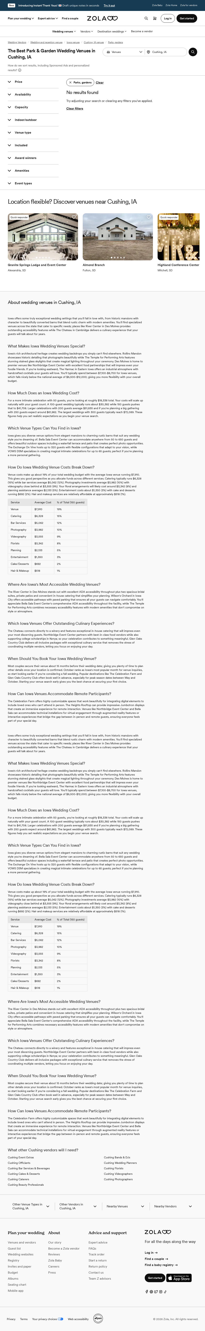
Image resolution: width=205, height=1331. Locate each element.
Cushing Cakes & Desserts (24, 1173)
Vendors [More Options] (86, 31)
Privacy (11, 1319)
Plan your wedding (21, 18)
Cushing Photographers (118, 1179)
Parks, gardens (115, 42)
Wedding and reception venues (46, 42)
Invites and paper (19, 1266)
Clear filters (74, 108)
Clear (100, 82)
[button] (140, 52)
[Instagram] (161, 1292)
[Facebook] (147, 1292)
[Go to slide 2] (39, 257)
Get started (155, 1277)
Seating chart (17, 1284)
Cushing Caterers (18, 1179)
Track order (97, 1254)
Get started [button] (187, 18)
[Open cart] (155, 18)
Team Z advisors (100, 1278)
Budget (13, 1272)
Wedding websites (20, 1254)
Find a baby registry (161, 1265)
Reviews (54, 1254)
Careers (53, 1266)
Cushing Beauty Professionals (26, 1184)
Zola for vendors (188, 5)
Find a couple (70, 18)
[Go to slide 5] (49, 257)
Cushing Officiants (19, 1162)
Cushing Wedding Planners (120, 1162)
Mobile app (15, 1291)
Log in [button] (168, 18)
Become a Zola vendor (64, 1248)
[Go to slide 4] (46, 257)
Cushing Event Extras (21, 1157)
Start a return (98, 1260)
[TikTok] (165, 1292)
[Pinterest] (151, 1292)
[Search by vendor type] (124, 52)
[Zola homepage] (102, 18)
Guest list (14, 1248)
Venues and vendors (22, 1242)
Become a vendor (142, 31)
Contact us (96, 1272)
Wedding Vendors (17, 42)
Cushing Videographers (118, 1173)
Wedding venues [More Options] (64, 31)
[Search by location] (167, 52)
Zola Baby (157, 5)
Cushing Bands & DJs (117, 1157)
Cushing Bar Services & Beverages (29, 1168)
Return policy (98, 1266)
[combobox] (166, 52)
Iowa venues (73, 42)
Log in (151, 1252)
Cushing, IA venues (94, 42)
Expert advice (48, 18)
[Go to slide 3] (42, 257)
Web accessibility (78, 1319)
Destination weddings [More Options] (112, 31)
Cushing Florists (113, 1168)
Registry (13, 1260)
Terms (24, 1319)
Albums (13, 1278)
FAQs (92, 1248)
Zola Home (171, 5)
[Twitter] (156, 1292)
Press (52, 1272)
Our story (54, 1242)
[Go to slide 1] (36, 257)
